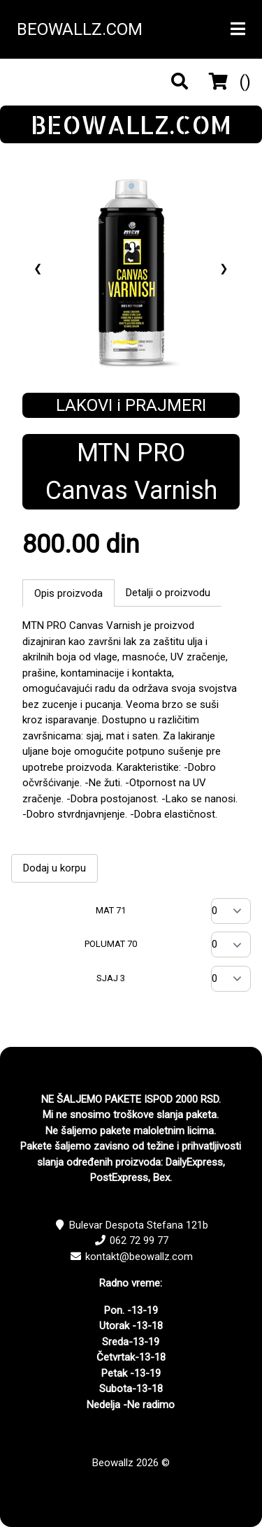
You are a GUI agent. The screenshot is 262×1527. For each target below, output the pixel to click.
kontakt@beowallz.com (139, 1256)
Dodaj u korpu (54, 868)
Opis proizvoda (68, 593)
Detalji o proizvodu (168, 592)
